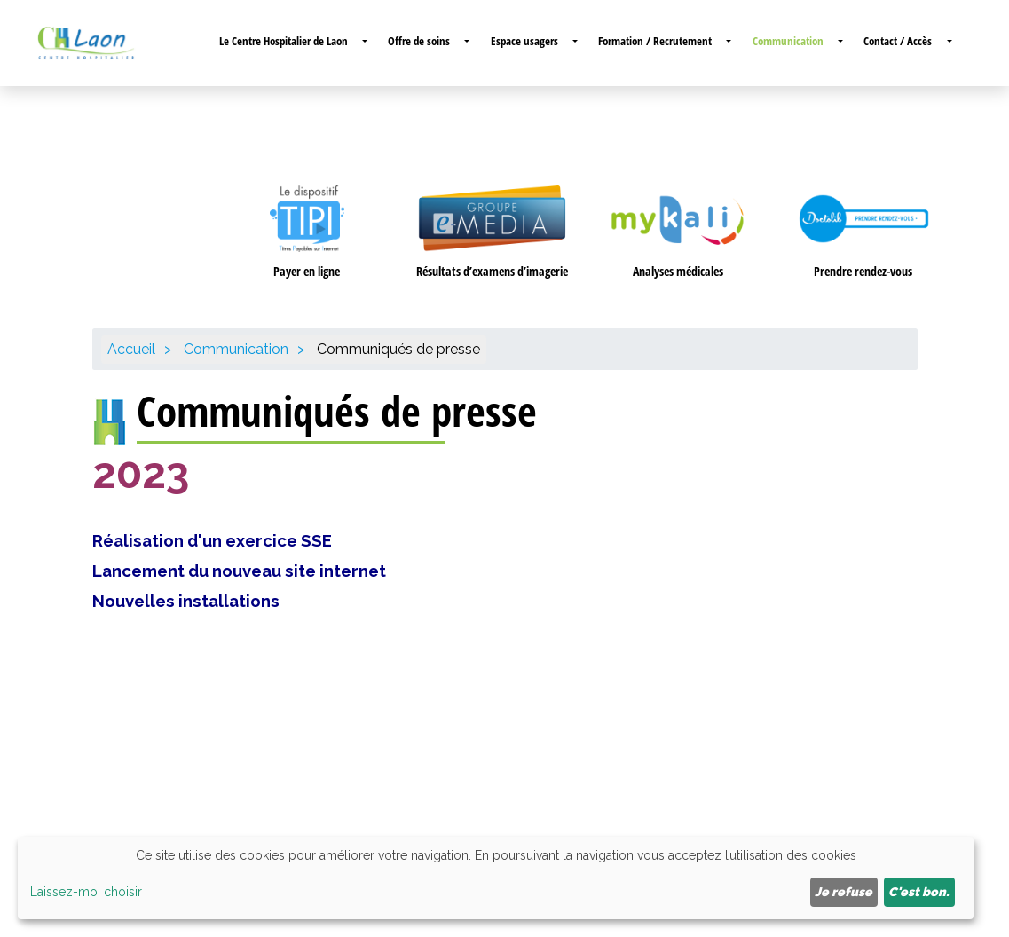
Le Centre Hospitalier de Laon (283, 41)
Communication (788, 41)
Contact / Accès (897, 41)
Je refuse (843, 892)
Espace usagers (524, 41)
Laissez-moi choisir (86, 892)
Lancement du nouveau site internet (239, 570)
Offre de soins (419, 41)
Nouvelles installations (186, 600)
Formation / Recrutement (655, 41)
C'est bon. (919, 892)
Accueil (131, 349)
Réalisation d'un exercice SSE (212, 540)
